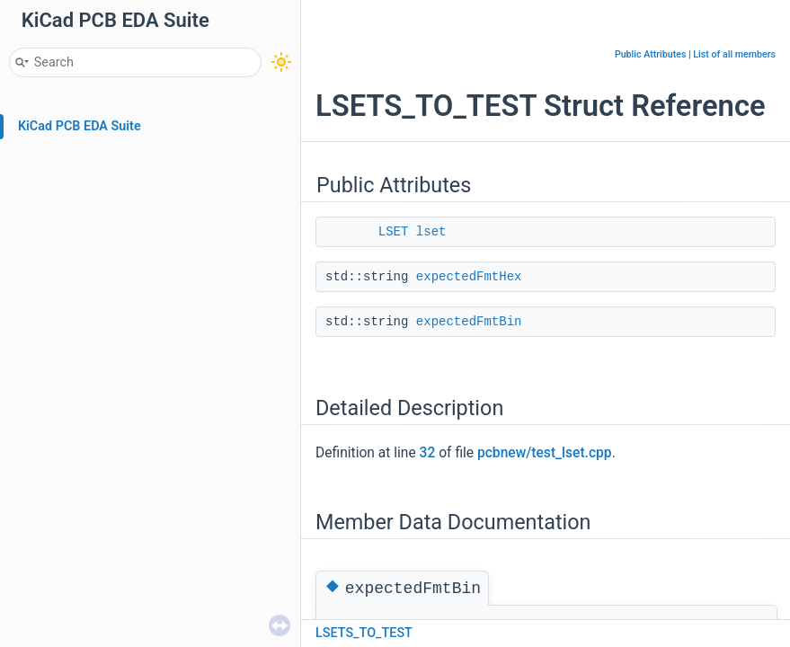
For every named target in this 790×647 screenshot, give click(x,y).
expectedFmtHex (469, 277)
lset (431, 232)
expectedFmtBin (469, 322)
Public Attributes (651, 54)
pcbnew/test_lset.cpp (544, 453)
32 (428, 453)
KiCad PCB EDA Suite (79, 126)
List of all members (734, 54)
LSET (393, 232)
